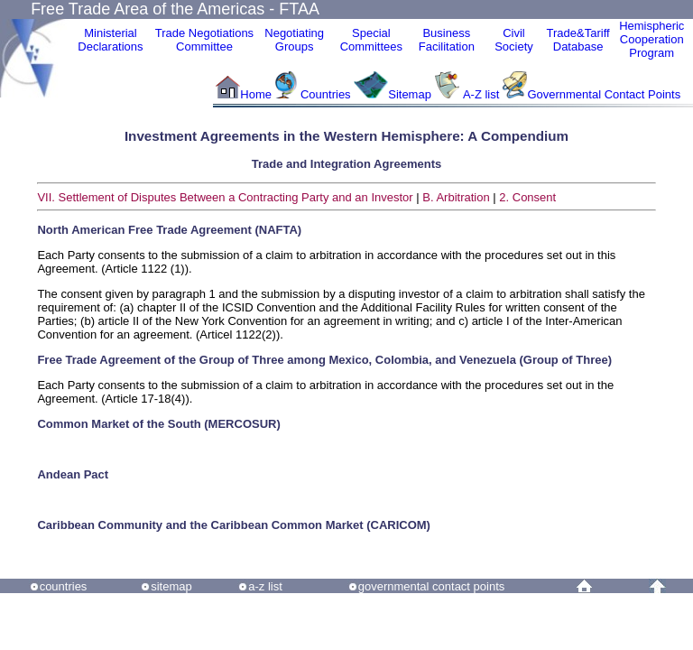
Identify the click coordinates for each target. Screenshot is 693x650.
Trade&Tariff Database (578, 39)
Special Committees (371, 39)
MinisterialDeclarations (110, 39)
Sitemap (409, 94)
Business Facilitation (447, 39)
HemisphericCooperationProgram (651, 39)
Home (256, 94)
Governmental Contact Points (603, 94)
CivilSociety (513, 39)
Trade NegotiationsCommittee (204, 39)
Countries (327, 94)
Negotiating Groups (294, 39)
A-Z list (481, 94)
